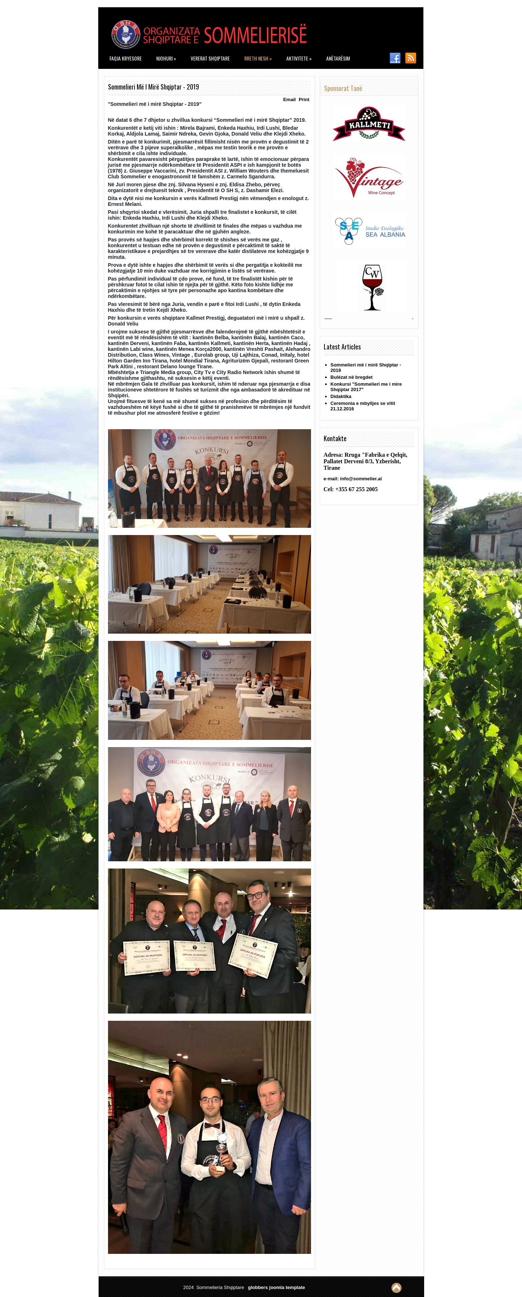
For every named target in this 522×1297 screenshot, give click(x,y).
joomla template (287, 1287)
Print (304, 99)
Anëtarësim (338, 58)
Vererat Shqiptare (210, 58)
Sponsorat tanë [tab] (343, 88)
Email (289, 99)
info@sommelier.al (361, 478)
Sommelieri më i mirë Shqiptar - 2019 (153, 86)
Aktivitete (299, 58)
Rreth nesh (258, 58)
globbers (258, 1287)
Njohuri (166, 58)
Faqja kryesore (125, 58)
